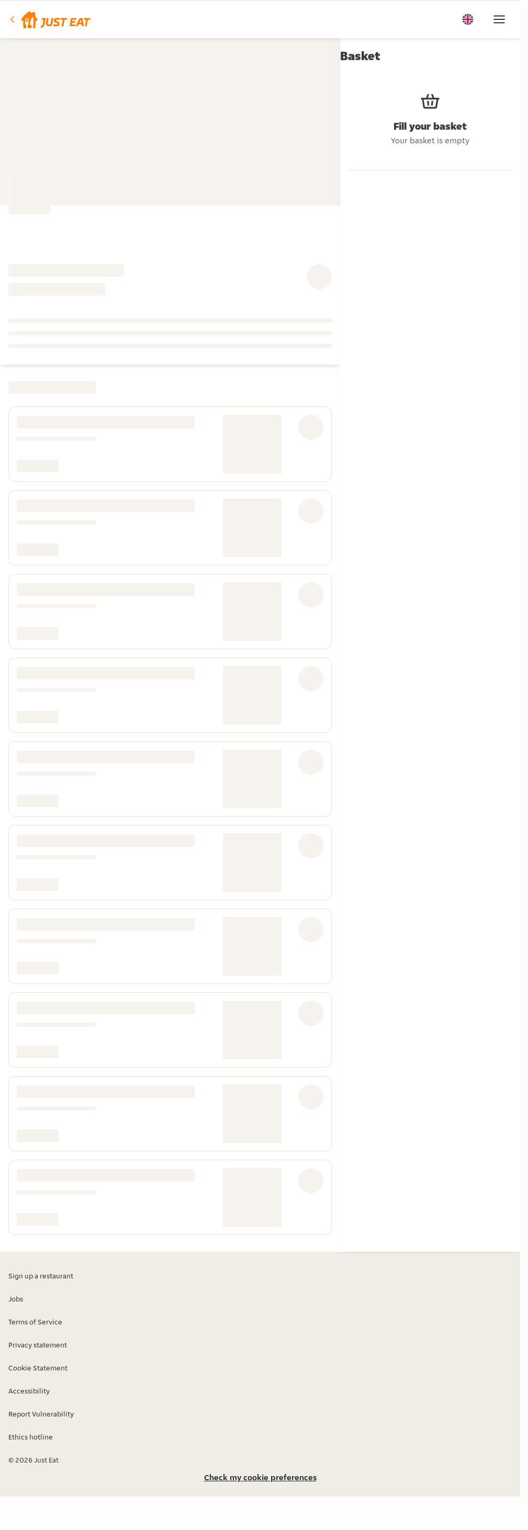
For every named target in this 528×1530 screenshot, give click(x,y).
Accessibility (29, 1391)
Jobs (15, 1299)
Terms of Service (35, 1322)
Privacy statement (37, 1345)
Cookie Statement (38, 1368)
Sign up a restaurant (40, 1275)
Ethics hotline (30, 1437)
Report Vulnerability (41, 1414)
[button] (49, 19)
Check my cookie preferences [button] (260, 1477)
